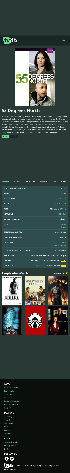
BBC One (62, 214)
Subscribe (8, 394)
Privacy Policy (10, 445)
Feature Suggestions (12, 401)
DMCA (6, 449)
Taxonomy (8, 433)
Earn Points (9, 391)
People (7, 430)
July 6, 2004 (61, 198)
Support (7, 408)
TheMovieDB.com (58, 245)
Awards (7, 420)
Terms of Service (11, 442)
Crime (63, 224)
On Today (8, 416)
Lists (6, 426)
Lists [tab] (54, 181)
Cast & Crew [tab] (30, 181)
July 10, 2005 (61, 203)
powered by (60, 273)
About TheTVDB (11, 387)
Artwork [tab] (43, 181)
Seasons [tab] (16, 181)
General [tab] (5, 181)
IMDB (64, 242)
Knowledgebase (11, 404)
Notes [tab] (63, 181)
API (5, 397)
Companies (9, 423)
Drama (63, 227)
